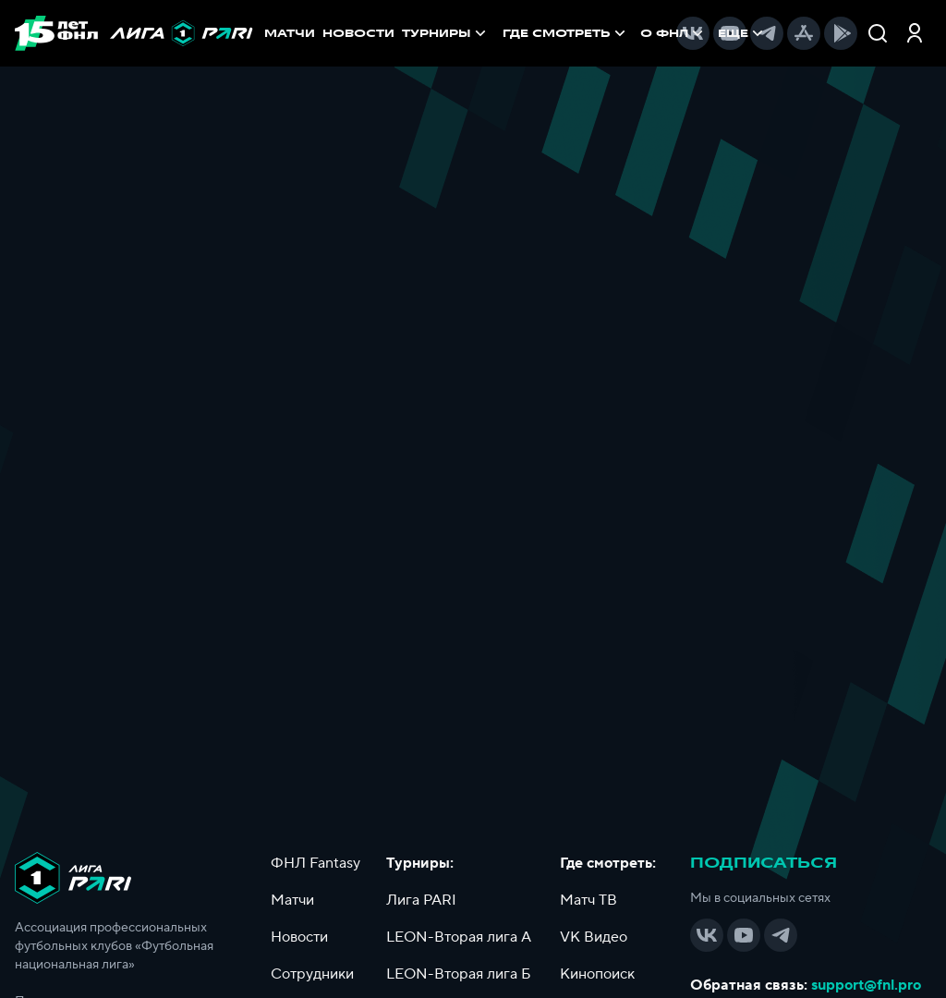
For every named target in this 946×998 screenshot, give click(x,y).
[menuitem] (566, 33)
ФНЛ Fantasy (315, 863)
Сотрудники (312, 974)
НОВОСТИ (358, 33)
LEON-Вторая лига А (458, 937)
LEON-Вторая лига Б (458, 974)
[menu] (581, 33)
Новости (299, 937)
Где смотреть (566, 33)
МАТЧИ (289, 33)
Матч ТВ (588, 900)
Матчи (292, 900)
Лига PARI (421, 900)
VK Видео (593, 937)
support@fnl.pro (866, 985)
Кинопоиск (597, 974)
